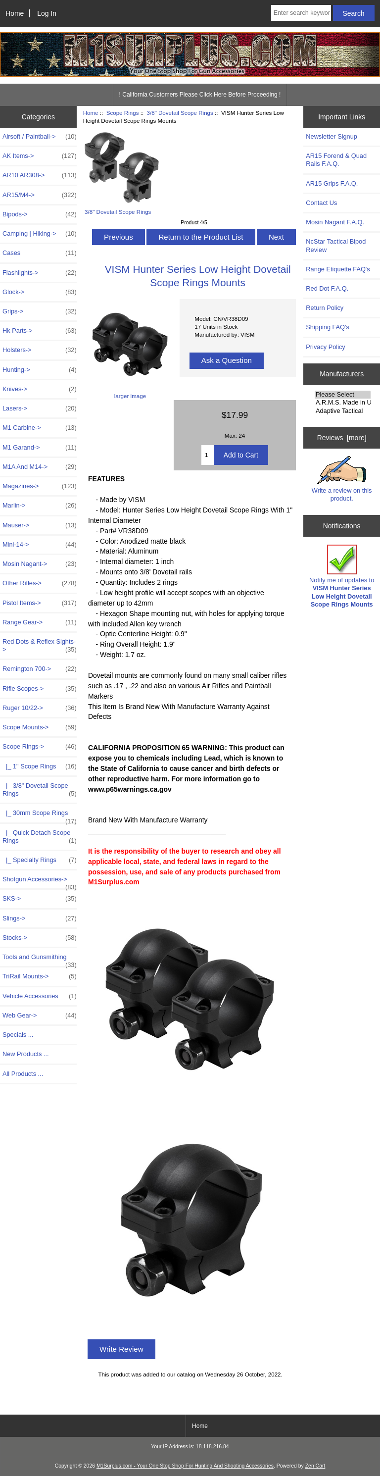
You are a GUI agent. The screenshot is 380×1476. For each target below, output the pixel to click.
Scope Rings (122, 112)
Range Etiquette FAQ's (338, 269)
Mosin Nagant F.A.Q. (335, 222)
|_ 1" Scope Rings (39, 766)
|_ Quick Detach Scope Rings (39, 837)
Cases (39, 253)
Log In (46, 13)
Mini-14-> (39, 545)
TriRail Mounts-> (39, 976)
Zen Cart (315, 1466)
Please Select (343, 395)
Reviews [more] (342, 438)
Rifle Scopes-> (39, 689)
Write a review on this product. (342, 479)
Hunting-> (39, 370)
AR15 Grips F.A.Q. (332, 183)
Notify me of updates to (341, 576)
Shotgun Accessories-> (39, 881)
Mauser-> (39, 525)
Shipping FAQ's (327, 327)
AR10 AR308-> (39, 175)
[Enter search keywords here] (301, 13)
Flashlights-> (39, 273)
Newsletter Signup (331, 136)
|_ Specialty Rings (39, 860)
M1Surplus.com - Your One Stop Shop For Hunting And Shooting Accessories (185, 1466)
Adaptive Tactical (343, 411)
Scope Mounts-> (39, 727)
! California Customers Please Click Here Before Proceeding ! (200, 94)
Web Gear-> (39, 1015)
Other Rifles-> (39, 583)
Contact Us (321, 202)
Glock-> (39, 292)
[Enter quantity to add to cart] (207, 455)
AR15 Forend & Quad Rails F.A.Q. (336, 159)
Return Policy (324, 307)
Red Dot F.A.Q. (327, 288)
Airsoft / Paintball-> (39, 137)
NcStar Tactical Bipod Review (336, 245)
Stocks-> (39, 938)
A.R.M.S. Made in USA (343, 403)
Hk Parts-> (39, 331)
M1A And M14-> (39, 467)
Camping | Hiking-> (39, 234)
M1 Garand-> (39, 448)
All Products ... (22, 1073)
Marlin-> (39, 505)
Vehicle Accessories (39, 996)
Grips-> (39, 311)
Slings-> (39, 918)
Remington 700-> (39, 669)
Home (14, 13)
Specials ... (17, 1034)
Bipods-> (39, 214)
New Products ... (25, 1054)
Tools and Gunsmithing (39, 959)
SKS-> (39, 899)
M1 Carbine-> (39, 428)
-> (39, 747)
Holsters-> (39, 350)
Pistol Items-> (39, 603)
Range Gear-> (39, 622)
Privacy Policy (325, 347)
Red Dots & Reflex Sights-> (39, 646)
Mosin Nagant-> (39, 564)
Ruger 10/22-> (39, 708)
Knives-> (39, 389)
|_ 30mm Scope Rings (39, 815)
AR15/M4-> (39, 195)
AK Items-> (39, 156)
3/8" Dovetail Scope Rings (180, 112)
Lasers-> (39, 408)
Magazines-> (39, 486)
